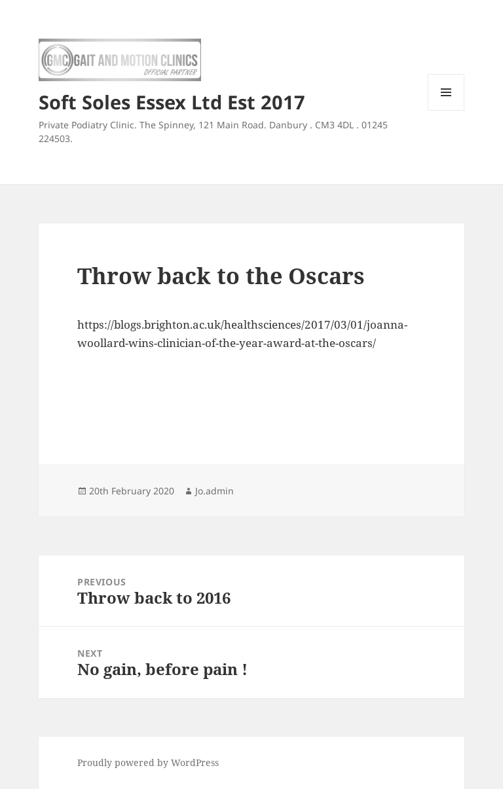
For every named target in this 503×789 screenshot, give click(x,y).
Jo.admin (214, 491)
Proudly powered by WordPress (148, 762)
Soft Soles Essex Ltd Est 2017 (172, 102)
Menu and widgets (446, 110)
